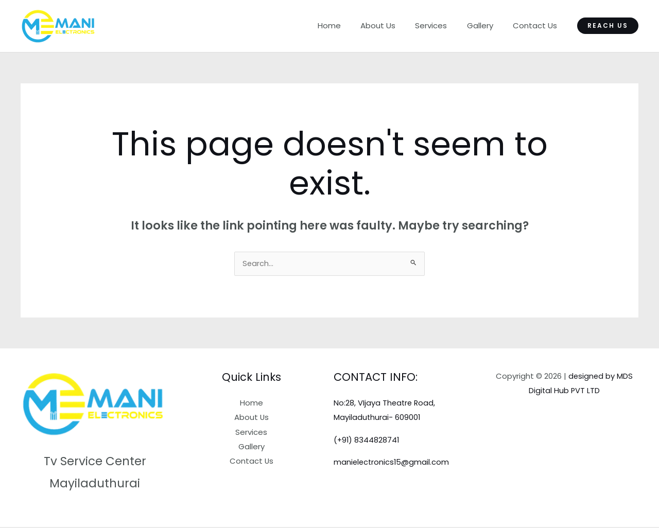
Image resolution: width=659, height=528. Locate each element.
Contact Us (537, 25)
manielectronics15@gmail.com (392, 462)
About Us (392, 25)
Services (442, 25)
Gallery (486, 25)
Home (348, 25)
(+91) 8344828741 (367, 440)
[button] (607, 25)
